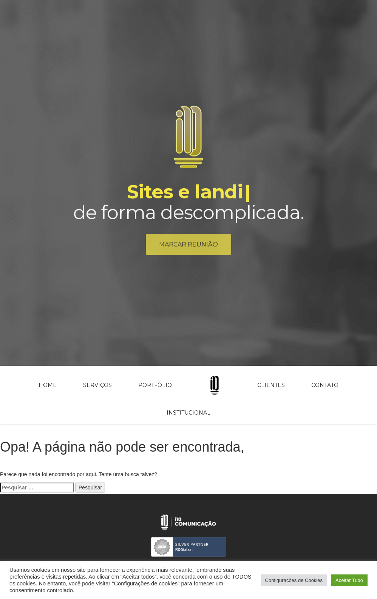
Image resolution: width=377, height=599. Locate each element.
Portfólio (155, 385)
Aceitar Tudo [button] (349, 580)
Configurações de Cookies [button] (294, 580)
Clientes (271, 385)
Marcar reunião (188, 245)
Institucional (188, 412)
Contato (324, 385)
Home (48, 385)
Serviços (97, 385)
